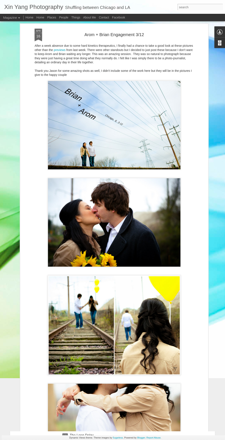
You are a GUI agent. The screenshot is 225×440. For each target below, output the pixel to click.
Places (51, 17)
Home (29, 17)
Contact (104, 17)
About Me (89, 17)
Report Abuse (153, 437)
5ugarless (118, 437)
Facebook (118, 17)
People (63, 17)
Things (75, 17)
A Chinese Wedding (85, 387)
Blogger (141, 437)
